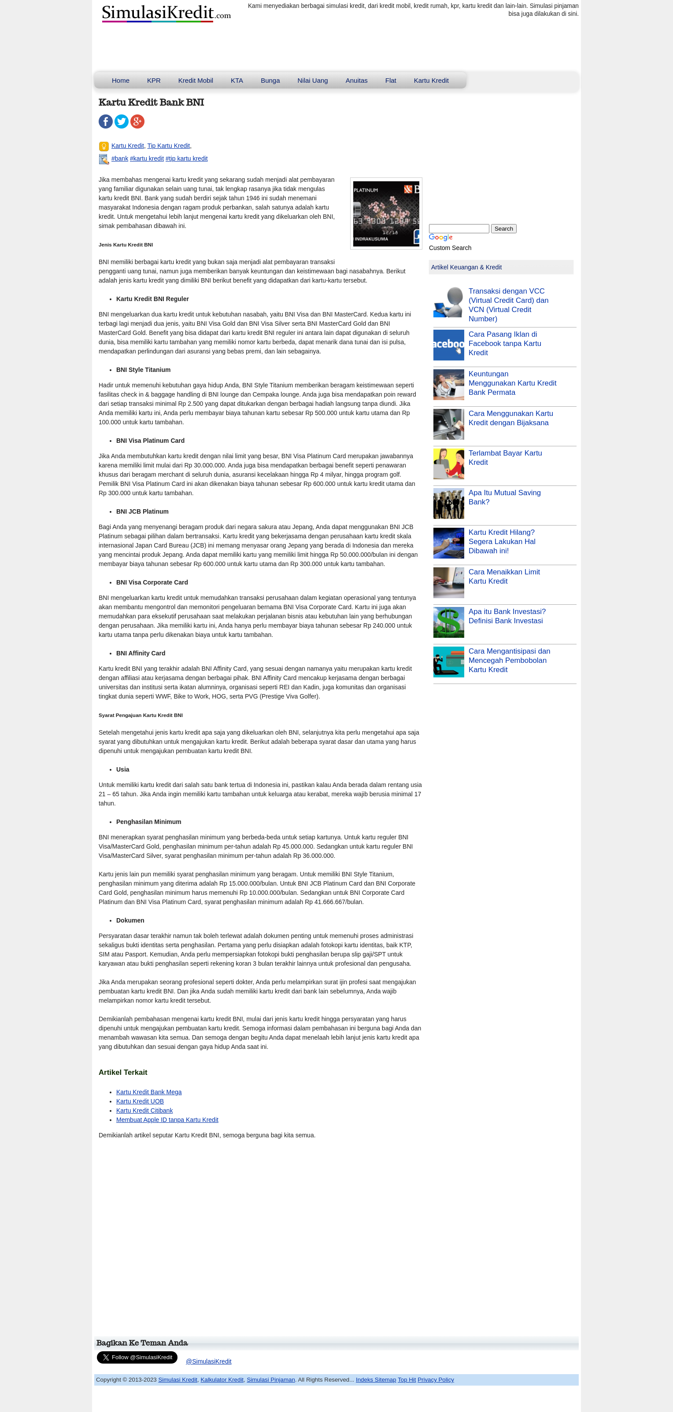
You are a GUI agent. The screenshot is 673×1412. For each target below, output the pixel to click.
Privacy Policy (436, 1379)
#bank (119, 158)
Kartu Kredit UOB (140, 1101)
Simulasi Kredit (177, 1379)
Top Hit (407, 1379)
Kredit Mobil (195, 80)
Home (120, 80)
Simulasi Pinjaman (271, 1379)
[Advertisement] (259, 1242)
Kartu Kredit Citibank (144, 1110)
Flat (390, 80)
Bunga (270, 80)
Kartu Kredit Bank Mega (149, 1092)
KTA (237, 80)
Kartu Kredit (431, 80)
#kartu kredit (147, 158)
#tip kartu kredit (187, 158)
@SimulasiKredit (209, 1361)
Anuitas (357, 80)
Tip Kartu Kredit (168, 145)
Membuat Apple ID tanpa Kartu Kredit (167, 1119)
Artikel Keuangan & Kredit (466, 267)
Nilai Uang (313, 80)
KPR (154, 80)
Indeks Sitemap (376, 1379)
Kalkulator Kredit (222, 1379)
